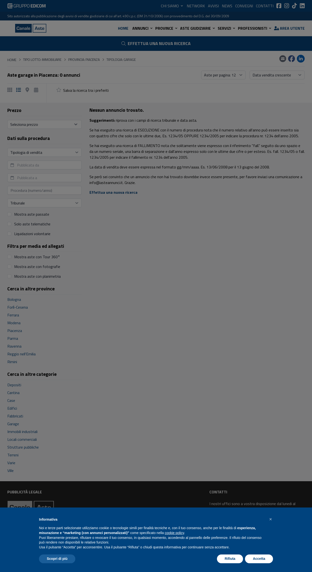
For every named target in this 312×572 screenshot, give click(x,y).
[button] (270, 519)
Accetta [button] (259, 559)
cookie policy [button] (174, 533)
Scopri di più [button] (57, 559)
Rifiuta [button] (230, 559)
